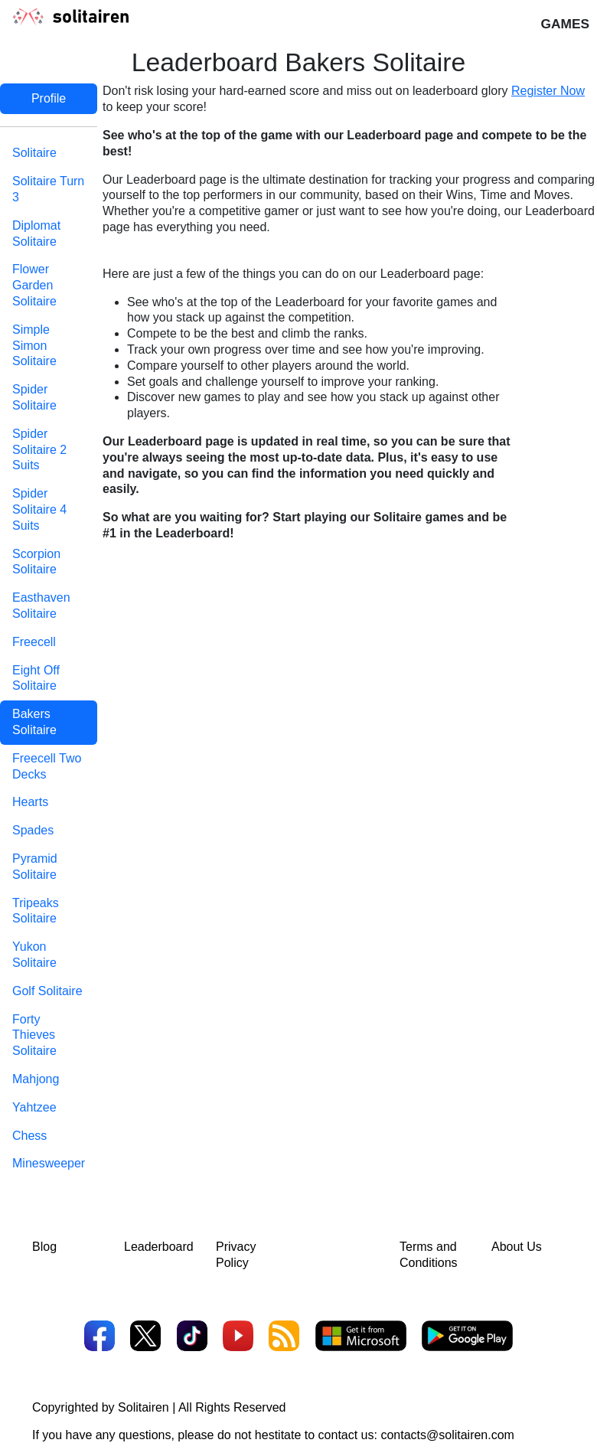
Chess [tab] (29, 1135)
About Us (516, 1246)
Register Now (548, 90)
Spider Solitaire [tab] (34, 397)
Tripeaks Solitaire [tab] (35, 911)
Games (564, 23)
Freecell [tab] (34, 641)
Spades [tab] (33, 830)
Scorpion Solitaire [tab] (36, 561)
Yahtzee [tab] (34, 1107)
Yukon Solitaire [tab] (34, 954)
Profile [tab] (48, 98)
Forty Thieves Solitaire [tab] (34, 1035)
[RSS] (284, 1337)
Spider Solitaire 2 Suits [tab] (39, 449)
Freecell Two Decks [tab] (46, 766)
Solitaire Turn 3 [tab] (48, 189)
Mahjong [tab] (35, 1078)
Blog (44, 1246)
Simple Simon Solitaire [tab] (34, 345)
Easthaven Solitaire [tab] (41, 605)
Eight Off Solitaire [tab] (36, 678)
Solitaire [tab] (34, 152)
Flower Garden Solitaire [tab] (34, 285)
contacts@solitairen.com (447, 1434)
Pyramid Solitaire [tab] (34, 866)
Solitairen (143, 1407)
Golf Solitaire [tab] (47, 990)
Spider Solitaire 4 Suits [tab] (39, 509)
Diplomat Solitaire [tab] (36, 233)
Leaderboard (159, 1246)
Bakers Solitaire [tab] (34, 721)
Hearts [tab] (30, 801)
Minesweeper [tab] (48, 1163)
